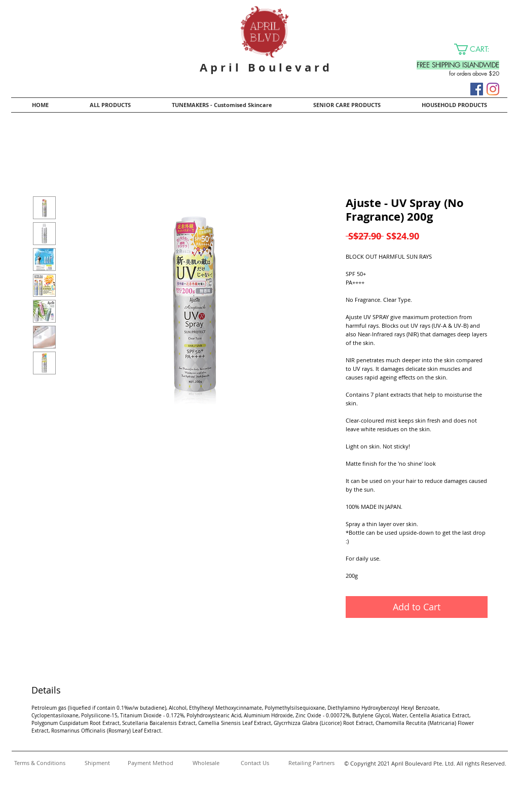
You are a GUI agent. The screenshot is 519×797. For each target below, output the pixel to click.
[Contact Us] (255, 763)
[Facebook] (476, 89)
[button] (478, 49)
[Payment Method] (150, 763)
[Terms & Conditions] (39, 763)
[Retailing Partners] (311, 763)
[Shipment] (97, 763)
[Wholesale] (206, 763)
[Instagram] (493, 89)
